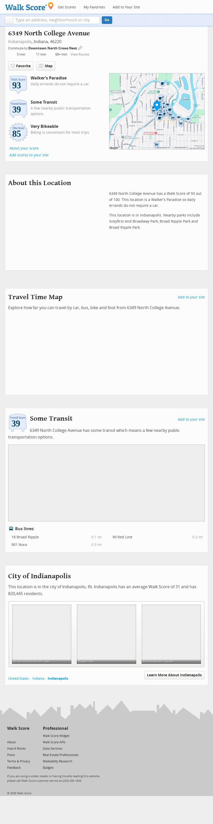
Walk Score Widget (56, 736)
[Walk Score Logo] (29, 6)
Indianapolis (20, 41)
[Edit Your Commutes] (80, 47)
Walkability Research (57, 761)
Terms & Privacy (18, 761)
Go (107, 20)
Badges (48, 768)
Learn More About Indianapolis (174, 675)
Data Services (52, 748)
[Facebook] (18, 735)
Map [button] (46, 66)
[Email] (26, 735)
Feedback (14, 768)
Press (11, 755)
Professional (55, 728)
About (11, 742)
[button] (9, 20)
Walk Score (18, 728)
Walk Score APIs (54, 742)
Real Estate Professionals (61, 755)
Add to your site (191, 297)
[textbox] (56, 20)
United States (18, 678)
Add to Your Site (126, 7)
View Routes (80, 54)
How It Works (16, 748)
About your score (24, 148)
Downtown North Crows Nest (53, 48)
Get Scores (67, 7)
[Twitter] (10, 735)
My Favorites (94, 7)
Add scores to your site (28, 155)
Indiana (38, 678)
